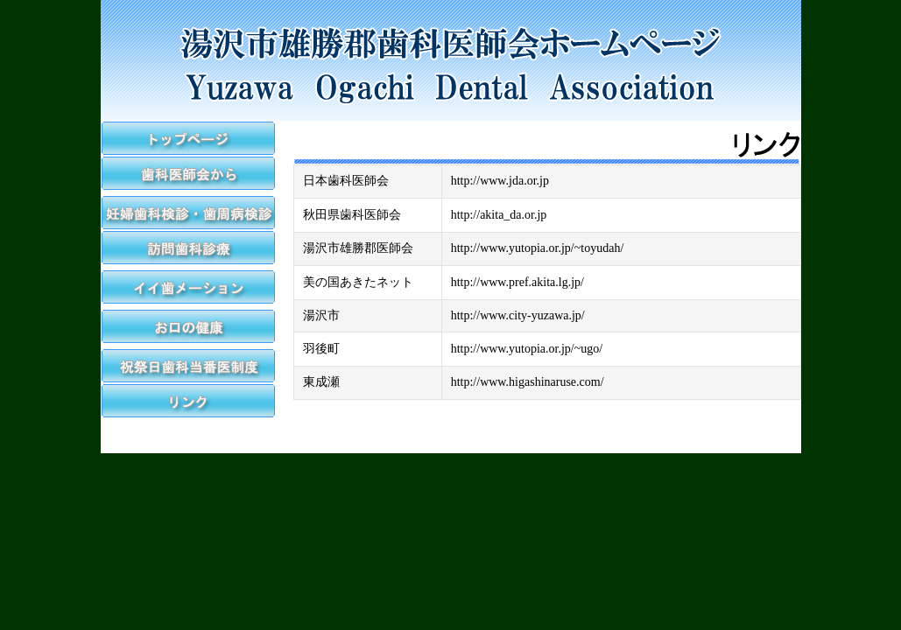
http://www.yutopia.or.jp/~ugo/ (527, 348)
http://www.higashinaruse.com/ (527, 381)
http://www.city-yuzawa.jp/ (518, 315)
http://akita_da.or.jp (499, 214)
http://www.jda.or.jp (500, 180)
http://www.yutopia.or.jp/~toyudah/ (537, 248)
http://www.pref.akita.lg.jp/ (517, 282)
